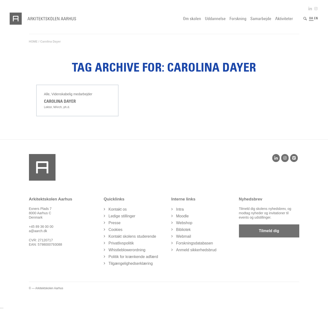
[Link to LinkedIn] (310, 9)
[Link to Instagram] (316, 9)
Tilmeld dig (269, 231)
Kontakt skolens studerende (132, 236)
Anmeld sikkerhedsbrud (196, 250)
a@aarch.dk (38, 231)
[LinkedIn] (276, 158)
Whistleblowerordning (127, 250)
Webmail (183, 236)
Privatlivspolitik (121, 243)
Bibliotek (183, 230)
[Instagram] (285, 158)
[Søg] (305, 18)
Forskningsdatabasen (194, 243)
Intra (180, 209)
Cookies (116, 230)
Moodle (182, 216)
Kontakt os (118, 209)
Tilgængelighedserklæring (131, 263)
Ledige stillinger (122, 216)
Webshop (184, 223)
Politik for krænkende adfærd (133, 257)
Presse (115, 223)
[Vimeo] (294, 158)
